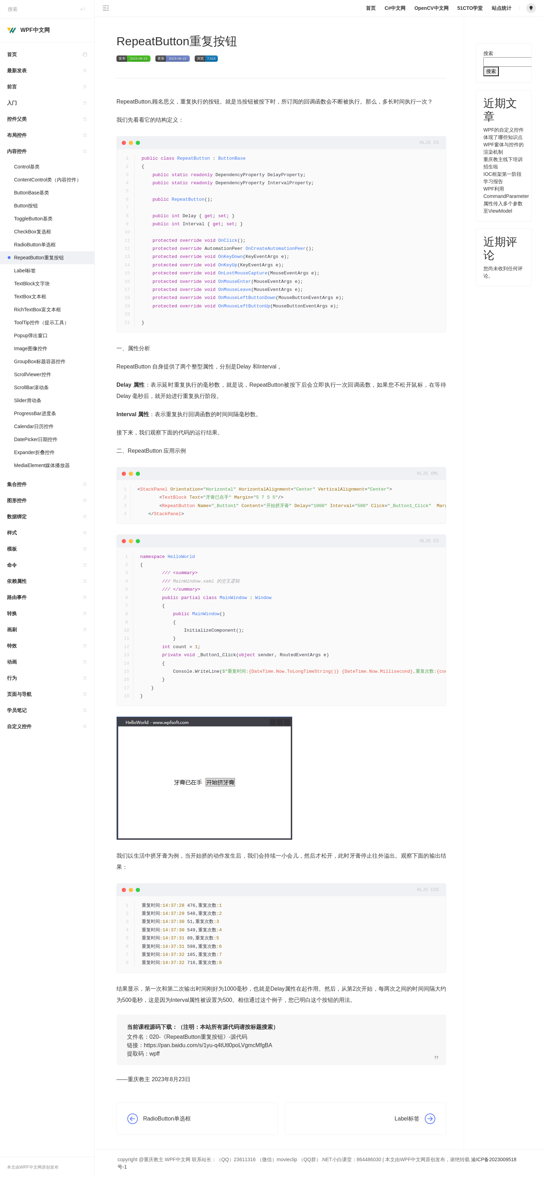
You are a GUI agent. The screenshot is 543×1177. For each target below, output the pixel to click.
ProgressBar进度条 (35, 413)
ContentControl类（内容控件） (47, 179)
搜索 (488, 53)
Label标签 (25, 270)
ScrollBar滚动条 (31, 387)
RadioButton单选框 (35, 244)
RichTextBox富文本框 (38, 309)
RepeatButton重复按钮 (39, 257)
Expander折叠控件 (34, 452)
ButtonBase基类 (31, 192)
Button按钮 (26, 205)
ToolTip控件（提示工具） (41, 322)
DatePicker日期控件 (36, 439)
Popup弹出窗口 (31, 335)
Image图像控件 (30, 348)
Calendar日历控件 (34, 426)
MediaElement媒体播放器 (42, 465)
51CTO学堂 (470, 8)
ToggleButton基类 (33, 218)
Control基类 (27, 166)
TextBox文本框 (30, 296)
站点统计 (501, 8)
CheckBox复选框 (32, 231)
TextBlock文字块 (32, 283)
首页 (50, 54)
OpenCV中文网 (431, 8)
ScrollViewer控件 (32, 374)
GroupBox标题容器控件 (40, 361)
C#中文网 (394, 8)
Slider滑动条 (27, 400)
